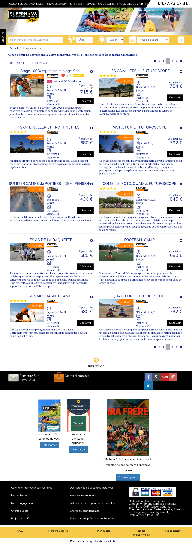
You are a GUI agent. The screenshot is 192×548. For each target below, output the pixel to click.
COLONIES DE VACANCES (25, 4)
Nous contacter (172, 531)
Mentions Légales (58, 531)
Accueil (14, 48)
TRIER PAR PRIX (17, 63)
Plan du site (103, 531)
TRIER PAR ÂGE (40, 63)
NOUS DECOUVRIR (130, 4)
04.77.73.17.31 (173, 3)
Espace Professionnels (141, 533)
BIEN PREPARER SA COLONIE (94, 4)
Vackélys (111, 541)
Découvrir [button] (85, 101)
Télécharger (49, 445)
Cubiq (88, 541)
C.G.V (20, 531)
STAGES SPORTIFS (59, 4)
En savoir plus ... (128, 477)
